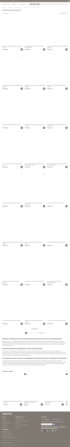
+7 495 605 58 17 (45, 419)
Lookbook (14, 4)
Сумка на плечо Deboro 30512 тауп (55, 203)
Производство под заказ (47, 4)
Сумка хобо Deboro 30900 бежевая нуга (57, 242)
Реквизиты (4, 425)
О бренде (4, 419)
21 (36, 333)
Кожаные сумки (18, 7)
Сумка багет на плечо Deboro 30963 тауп (35, 281)
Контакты (4, 427)
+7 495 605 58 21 (56, 419)
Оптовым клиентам (6, 423)
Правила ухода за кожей (7, 435)
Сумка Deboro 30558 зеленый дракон (11, 320)
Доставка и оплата (19, 419)
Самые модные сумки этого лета (9, 437)
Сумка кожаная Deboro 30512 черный (11, 203)
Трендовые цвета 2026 (7, 433)
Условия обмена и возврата (21, 421)
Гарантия (17, 423)
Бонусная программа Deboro (21, 425)
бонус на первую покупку (14, 1)
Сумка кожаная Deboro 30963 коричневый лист (54, 282)
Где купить (17, 427)
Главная (4, 7)
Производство (5, 421)
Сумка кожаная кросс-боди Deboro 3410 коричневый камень (34, 164)
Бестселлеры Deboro (7, 431)
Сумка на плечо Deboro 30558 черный (56, 320)
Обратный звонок (47, 424)
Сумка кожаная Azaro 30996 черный (11, 124)
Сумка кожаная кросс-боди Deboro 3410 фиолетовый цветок (57, 164)
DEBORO (10, 7)
